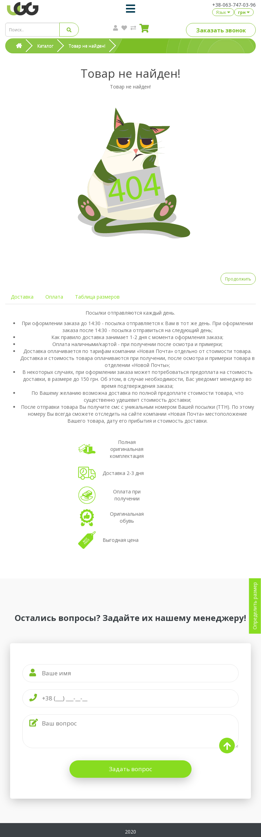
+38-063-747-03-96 (234, 4)
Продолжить (238, 279)
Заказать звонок (221, 30)
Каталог (45, 46)
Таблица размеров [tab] (97, 296)
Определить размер (255, 606)
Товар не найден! (87, 46)
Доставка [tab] (22, 296)
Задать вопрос (130, 769)
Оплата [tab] (54, 296)
